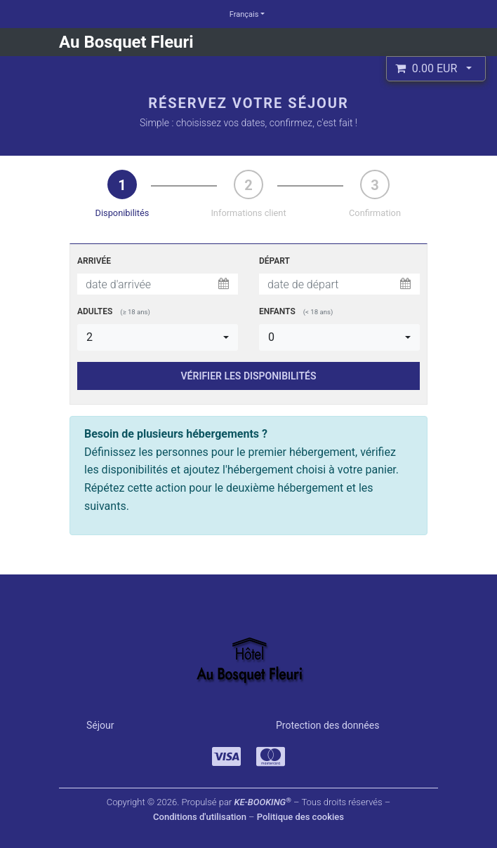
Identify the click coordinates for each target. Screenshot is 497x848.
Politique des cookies (300, 817)
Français (244, 14)
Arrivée (94, 261)
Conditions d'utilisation (199, 817)
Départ (274, 261)
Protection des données (327, 725)
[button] (436, 69)
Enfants (296, 311)
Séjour (100, 725)
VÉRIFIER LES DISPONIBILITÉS (249, 376)
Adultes (113, 311)
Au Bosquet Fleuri (126, 42)
